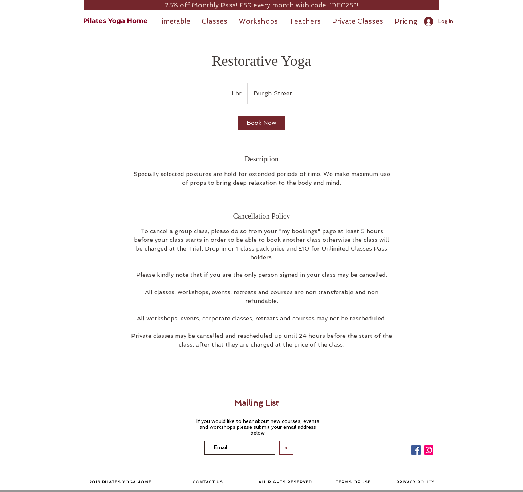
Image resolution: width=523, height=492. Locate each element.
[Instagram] (428, 450)
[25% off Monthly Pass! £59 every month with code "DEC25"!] (261, 5)
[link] (261, 123)
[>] (286, 448)
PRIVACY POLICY (415, 482)
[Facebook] (416, 450)
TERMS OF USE (353, 482)
